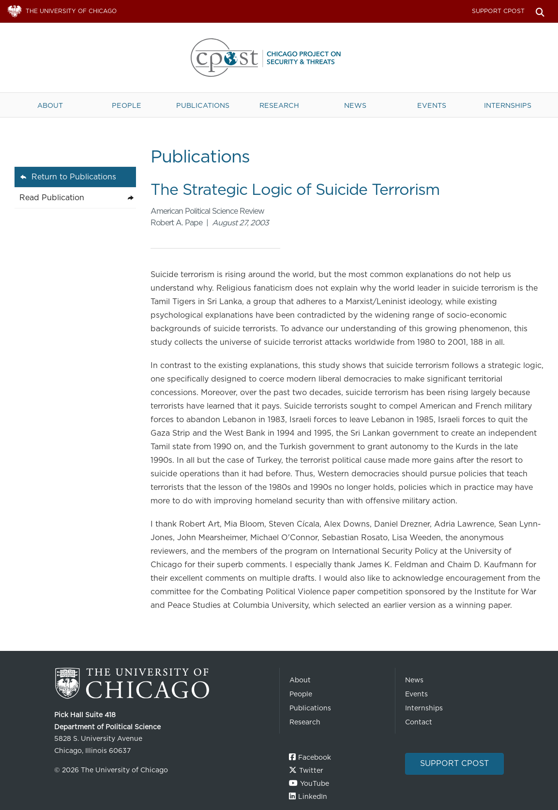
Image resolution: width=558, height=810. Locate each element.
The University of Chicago (163, 683)
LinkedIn (312, 796)
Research (279, 105)
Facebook (314, 757)
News (355, 105)
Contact (418, 722)
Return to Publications (73, 176)
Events (431, 105)
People (126, 105)
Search (540, 11)
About (50, 105)
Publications (202, 105)
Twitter (311, 770)
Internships (507, 105)
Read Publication (51, 197)
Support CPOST (498, 11)
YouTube (314, 783)
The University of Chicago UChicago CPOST (279, 57)
